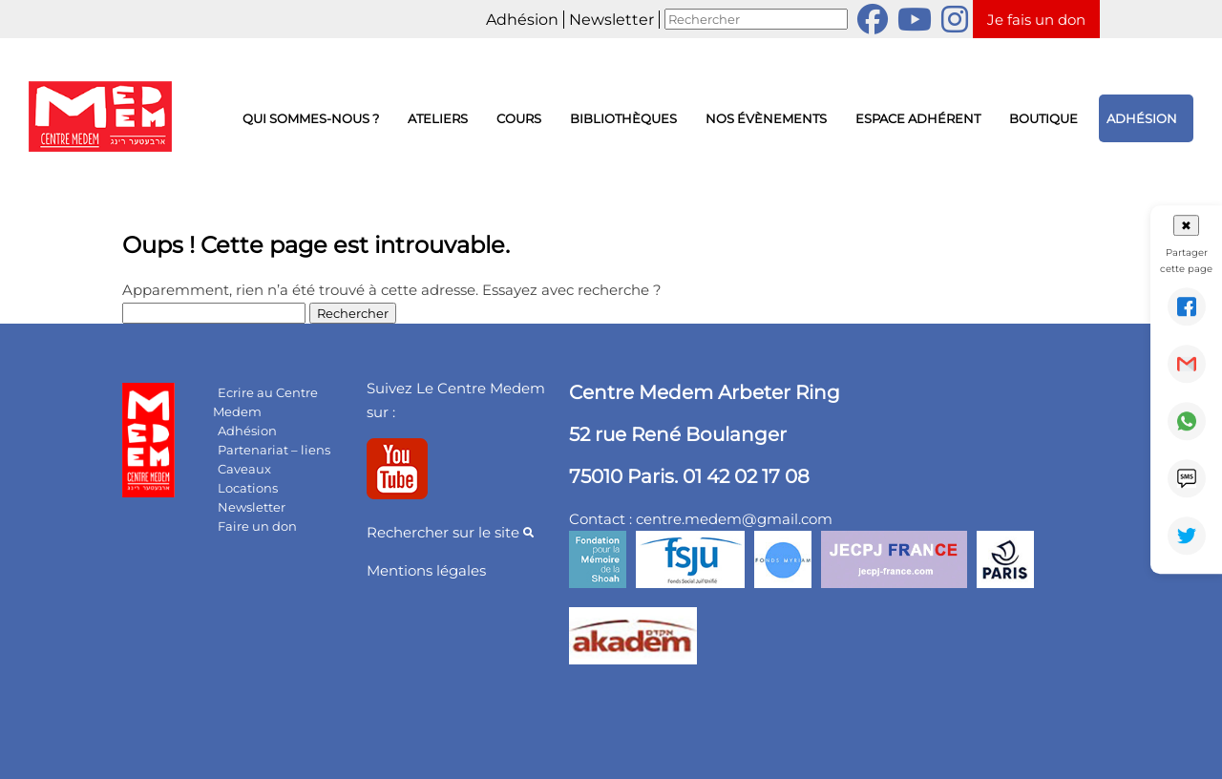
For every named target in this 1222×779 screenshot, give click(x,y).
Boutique (1043, 118)
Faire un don (257, 526)
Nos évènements (766, 118)
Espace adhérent (917, 118)
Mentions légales (426, 570)
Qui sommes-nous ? (310, 118)
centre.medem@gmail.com (734, 519)
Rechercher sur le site (450, 532)
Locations (248, 487)
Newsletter (611, 20)
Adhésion (522, 20)
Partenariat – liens (274, 449)
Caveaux (244, 468)
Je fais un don (1036, 20)
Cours (518, 118)
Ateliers (438, 118)
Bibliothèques (623, 118)
